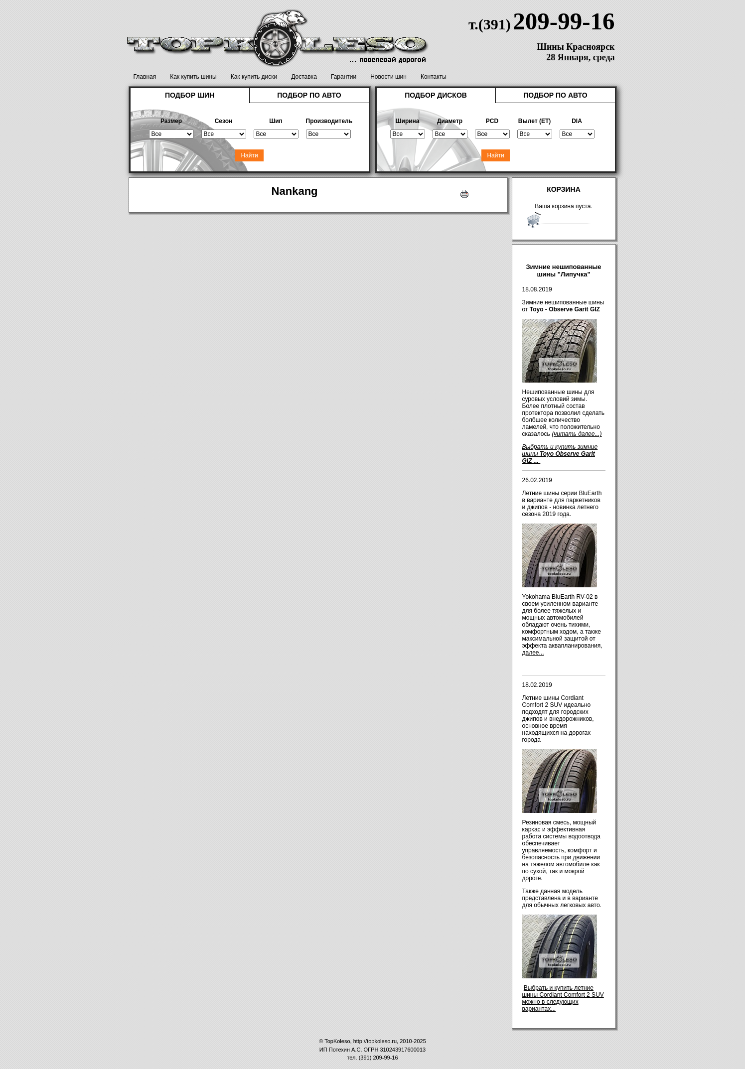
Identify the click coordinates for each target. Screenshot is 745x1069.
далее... (533, 652)
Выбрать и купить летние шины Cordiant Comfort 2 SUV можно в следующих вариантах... (563, 998)
